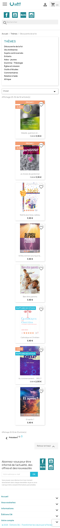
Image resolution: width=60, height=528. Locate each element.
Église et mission (12, 66)
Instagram (31, 15)
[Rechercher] (30, 22)
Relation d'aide (11, 76)
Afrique (7, 79)
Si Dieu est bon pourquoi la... (30, 256)
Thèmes (10, 41)
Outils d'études (11, 69)
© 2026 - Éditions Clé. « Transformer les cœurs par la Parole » (27, 525)
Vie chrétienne (11, 50)
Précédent (11, 437)
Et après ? (30, 419)
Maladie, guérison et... (30, 133)
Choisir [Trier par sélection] (30, 91)
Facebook (6, 15)
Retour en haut (46, 446)
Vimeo (23, 15)
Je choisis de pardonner (30, 174)
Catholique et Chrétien (30, 337)
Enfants (7, 56)
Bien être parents (30, 296)
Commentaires (11, 73)
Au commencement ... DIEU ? (30, 378)
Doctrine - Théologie (13, 63)
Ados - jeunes (10, 59)
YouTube (15, 15)
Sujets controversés (13, 53)
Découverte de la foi (13, 46)
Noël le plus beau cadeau (30, 215)
